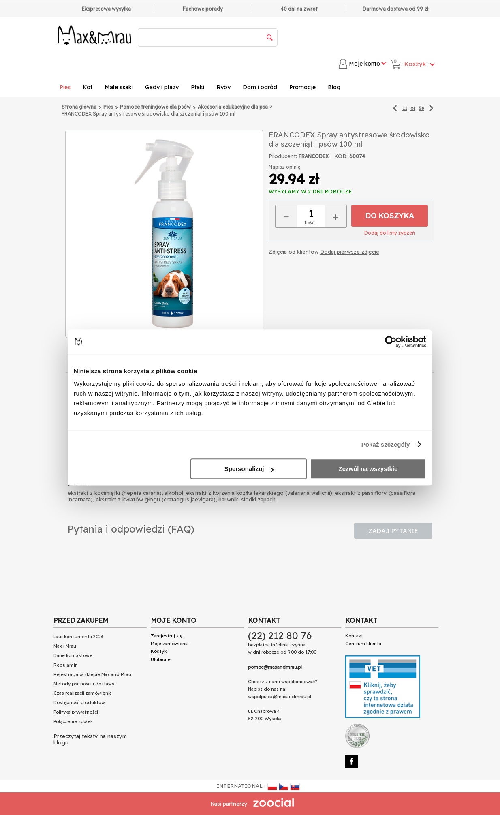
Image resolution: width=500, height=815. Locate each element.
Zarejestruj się (166, 636)
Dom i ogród (260, 87)
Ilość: (309, 222)
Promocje (302, 87)
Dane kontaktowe (72, 655)
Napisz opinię (285, 167)
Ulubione (161, 659)
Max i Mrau (64, 646)
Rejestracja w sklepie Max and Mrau (92, 674)
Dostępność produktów (79, 702)
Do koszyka (389, 215)
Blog (334, 87)
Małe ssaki (119, 87)
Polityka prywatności (75, 712)
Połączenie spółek (73, 721)
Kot (87, 87)
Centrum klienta (363, 643)
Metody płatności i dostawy (83, 684)
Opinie (265, 365)
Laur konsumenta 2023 (78, 637)
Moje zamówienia (170, 643)
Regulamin (65, 665)
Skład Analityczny (202, 365)
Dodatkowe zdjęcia (329, 365)
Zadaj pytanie (393, 531)
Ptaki (197, 87)
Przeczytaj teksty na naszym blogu (90, 739)
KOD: (341, 156)
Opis (142, 364)
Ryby (223, 87)
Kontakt (354, 636)
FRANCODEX (314, 156)
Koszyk (159, 651)
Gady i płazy (162, 87)
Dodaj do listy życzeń (389, 233)
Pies (65, 87)
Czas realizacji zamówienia (82, 693)
